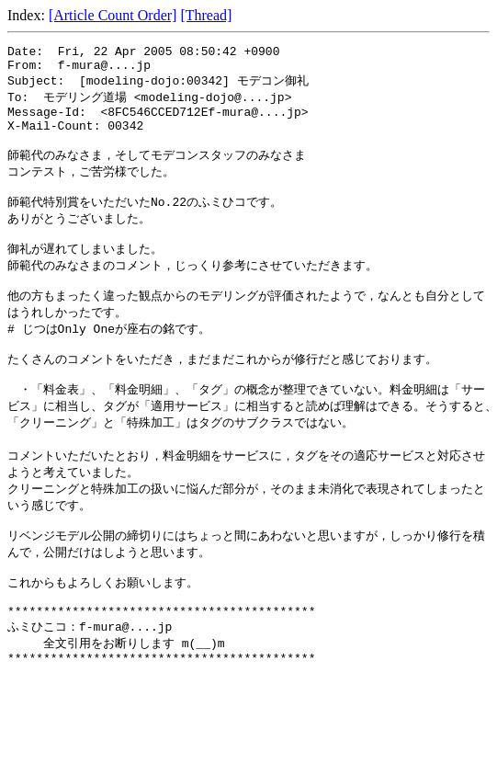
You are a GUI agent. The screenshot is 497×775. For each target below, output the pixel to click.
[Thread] (206, 15)
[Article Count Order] (113, 15)
